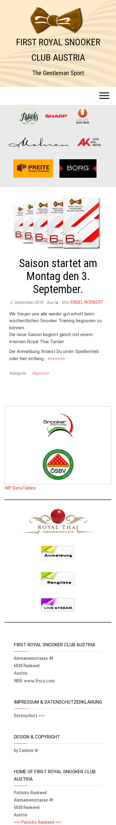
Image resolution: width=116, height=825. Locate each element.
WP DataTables (20, 488)
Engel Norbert (87, 302)
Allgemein (40, 373)
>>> (41, 715)
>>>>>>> (56, 358)
